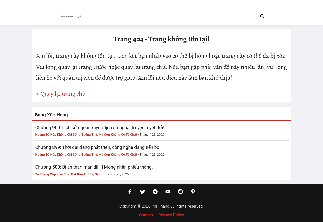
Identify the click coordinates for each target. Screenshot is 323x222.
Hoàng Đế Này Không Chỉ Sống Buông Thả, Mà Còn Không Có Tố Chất (86, 134)
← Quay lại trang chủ (61, 94)
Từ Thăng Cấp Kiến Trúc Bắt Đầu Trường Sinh (68, 174)
